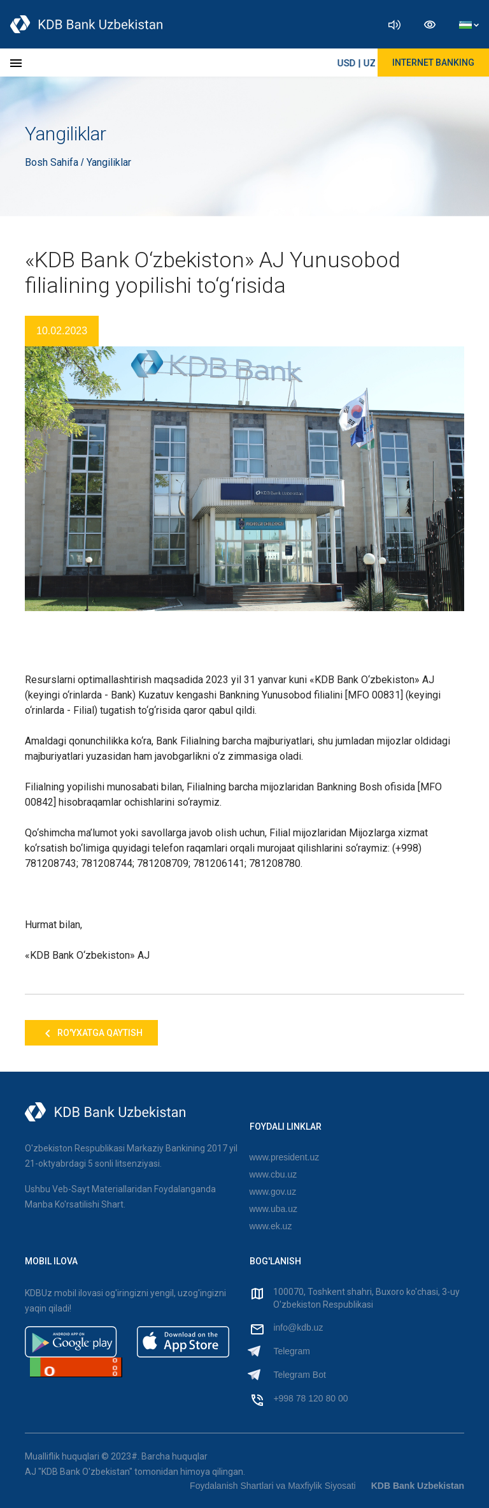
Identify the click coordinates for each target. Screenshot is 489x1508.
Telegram (291, 1351)
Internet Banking (433, 62)
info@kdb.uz (298, 1327)
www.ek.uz (271, 1226)
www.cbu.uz (273, 1174)
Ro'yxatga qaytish (91, 1033)
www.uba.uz (273, 1209)
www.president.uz (285, 1157)
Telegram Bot (299, 1375)
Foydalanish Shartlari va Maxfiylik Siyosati (273, 1486)
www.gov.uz (273, 1191)
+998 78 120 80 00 (310, 1398)
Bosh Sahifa (53, 162)
